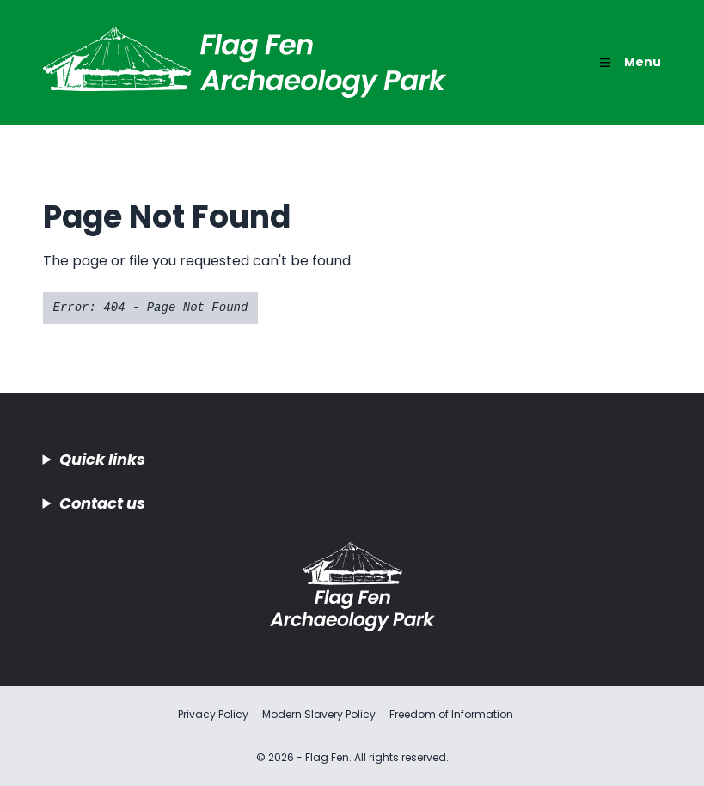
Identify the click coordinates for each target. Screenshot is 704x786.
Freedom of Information (451, 714)
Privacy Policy (213, 714)
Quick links (102, 459)
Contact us (102, 503)
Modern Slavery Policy (319, 714)
